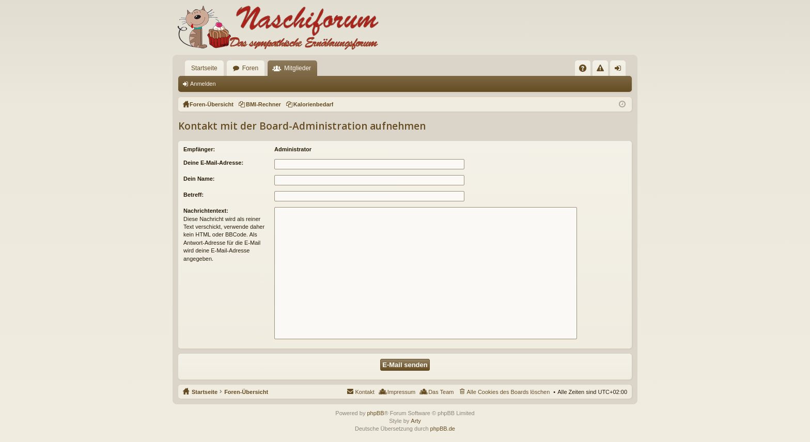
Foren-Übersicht (246, 392)
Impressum (401, 392)
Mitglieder (297, 68)
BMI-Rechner (263, 104)
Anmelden (203, 84)
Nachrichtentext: (205, 211)
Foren (250, 68)
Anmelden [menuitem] (620, 70)
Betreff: (193, 195)
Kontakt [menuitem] (364, 392)
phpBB (375, 413)
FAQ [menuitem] (586, 70)
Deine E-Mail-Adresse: (213, 163)
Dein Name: (199, 179)
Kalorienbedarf (313, 104)
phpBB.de (442, 428)
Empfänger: (199, 149)
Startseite (204, 68)
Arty (416, 421)
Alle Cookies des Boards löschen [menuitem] (508, 392)
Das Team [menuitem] (441, 392)
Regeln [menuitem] (602, 70)
